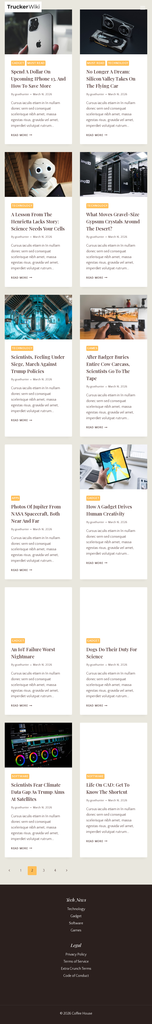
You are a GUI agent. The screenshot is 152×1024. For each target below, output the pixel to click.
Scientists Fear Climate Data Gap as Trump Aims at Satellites (38, 792)
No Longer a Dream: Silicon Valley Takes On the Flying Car (110, 78)
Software (20, 776)
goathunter (22, 94)
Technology (118, 63)
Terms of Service (76, 962)
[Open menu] (142, 8)
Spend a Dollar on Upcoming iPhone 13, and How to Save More (38, 78)
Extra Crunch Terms (76, 969)
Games (92, 348)
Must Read (36, 63)
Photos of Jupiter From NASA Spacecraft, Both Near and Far (36, 513)
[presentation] (38, 31)
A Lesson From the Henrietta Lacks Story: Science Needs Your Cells (38, 221)
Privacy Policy (76, 954)
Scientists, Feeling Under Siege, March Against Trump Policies (38, 364)
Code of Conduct (76, 976)
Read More (21, 135)
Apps (15, 498)
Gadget (18, 63)
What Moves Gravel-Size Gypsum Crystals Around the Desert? (113, 221)
